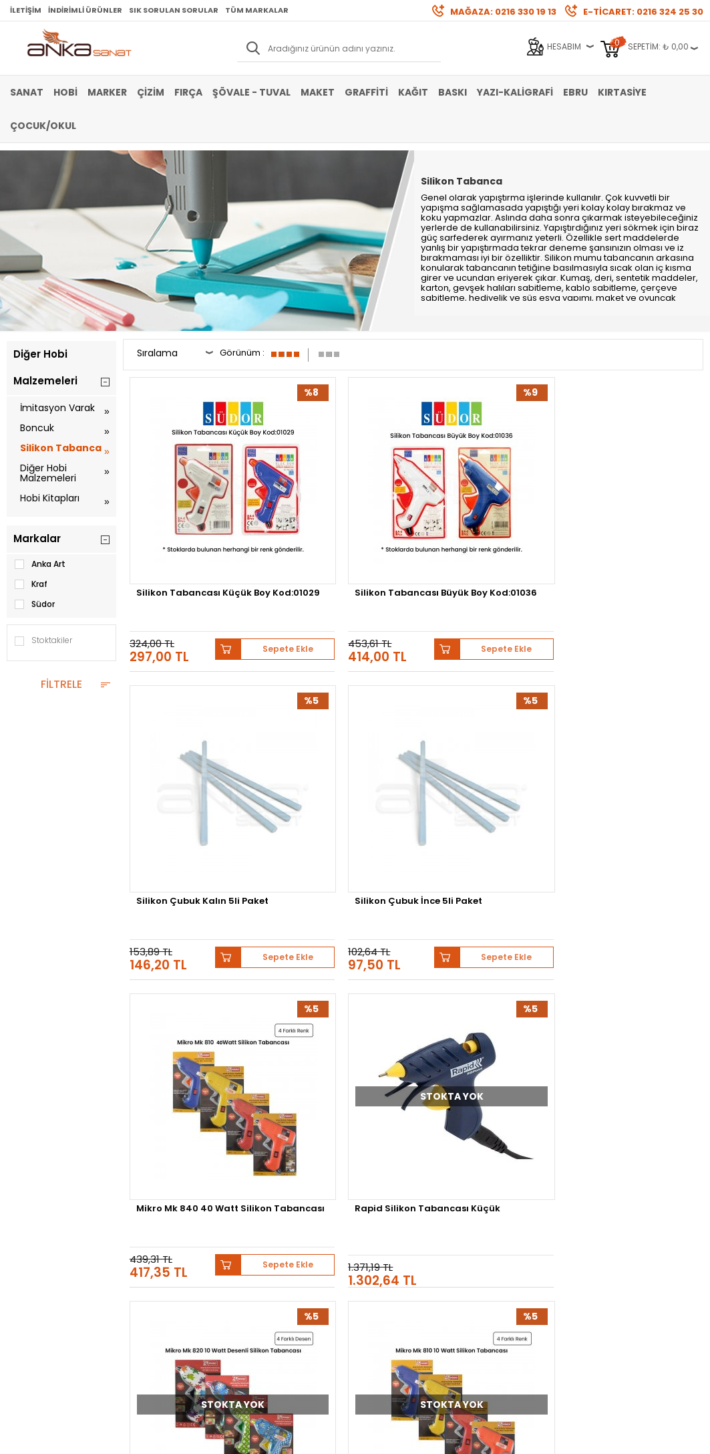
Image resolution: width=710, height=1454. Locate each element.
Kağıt (413, 92)
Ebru (575, 92)
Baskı (452, 92)
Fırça (188, 92)
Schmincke (299, 1035)
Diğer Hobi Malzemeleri (48, 473)
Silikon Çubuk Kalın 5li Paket (481, 526)
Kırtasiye (622, 92)
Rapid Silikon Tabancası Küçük (342, 762)
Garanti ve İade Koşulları (172, 1172)
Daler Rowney (607, 1035)
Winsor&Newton (526, 1035)
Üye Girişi (261, 1152)
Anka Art (39, 564)
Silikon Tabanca (61, 448)
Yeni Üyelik (264, 1132)
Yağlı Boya (28, 1172)
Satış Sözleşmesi (158, 1152)
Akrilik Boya (29, 1152)
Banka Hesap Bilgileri (166, 1132)
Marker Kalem (33, 1192)
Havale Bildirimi (274, 1172)
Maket (318, 92)
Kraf (30, 584)
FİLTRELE (61, 684)
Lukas (351, 1035)
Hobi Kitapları (49, 498)
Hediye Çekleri (388, 1192)
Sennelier (196, 1045)
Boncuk (37, 428)
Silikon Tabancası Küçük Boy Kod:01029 (195, 526)
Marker (107, 92)
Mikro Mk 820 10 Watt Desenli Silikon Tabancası (481, 766)
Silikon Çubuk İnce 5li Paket (627, 526)
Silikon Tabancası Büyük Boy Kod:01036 (342, 526)
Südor (34, 604)
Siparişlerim (267, 1192)
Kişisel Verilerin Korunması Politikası (176, 1197)
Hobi (65, 92)
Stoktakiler (42, 641)
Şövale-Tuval (33, 1212)
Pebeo (246, 1045)
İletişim (25, 10)
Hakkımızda (384, 1132)
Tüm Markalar (257, 10)
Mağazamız (384, 1152)
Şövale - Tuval (251, 92)
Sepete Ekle (233, 570)
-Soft (280, 1437)
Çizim (150, 92)
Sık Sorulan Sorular (173, 10)
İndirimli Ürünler (85, 10)
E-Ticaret (315, 1437)
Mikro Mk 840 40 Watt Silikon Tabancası (190, 762)
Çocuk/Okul (43, 125)
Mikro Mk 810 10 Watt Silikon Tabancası (626, 762)
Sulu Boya (27, 1132)
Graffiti (366, 92)
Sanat (26, 92)
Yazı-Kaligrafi (515, 92)
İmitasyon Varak (57, 407)
